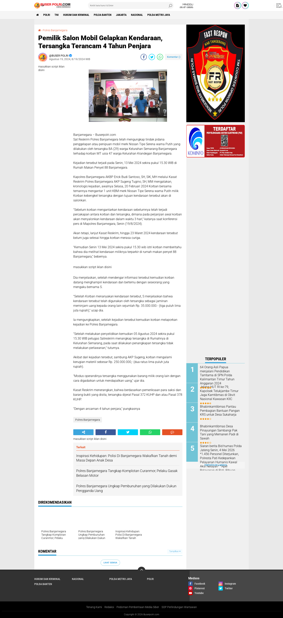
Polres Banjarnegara (55, 30)
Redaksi (109, 607)
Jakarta (121, 14)
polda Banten (102, 14)
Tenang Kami (94, 607)
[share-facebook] (144, 57)
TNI (57, 14)
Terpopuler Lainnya (215, 465)
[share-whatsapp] (160, 57)
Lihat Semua (110, 562)
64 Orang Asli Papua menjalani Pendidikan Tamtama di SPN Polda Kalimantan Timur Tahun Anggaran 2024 (217, 375)
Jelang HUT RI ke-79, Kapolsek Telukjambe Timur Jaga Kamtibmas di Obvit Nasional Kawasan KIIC (219, 393)
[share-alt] (83, 432)
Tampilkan (174, 551)
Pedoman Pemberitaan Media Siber (138, 607)
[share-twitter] (152, 57)
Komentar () (173, 56)
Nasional (137, 14)
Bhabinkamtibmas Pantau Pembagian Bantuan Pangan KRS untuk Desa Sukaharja (220, 411)
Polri (46, 14)
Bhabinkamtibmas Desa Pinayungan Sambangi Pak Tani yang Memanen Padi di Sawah (219, 432)
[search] (131, 5)
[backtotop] (141, 570)
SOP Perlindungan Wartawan (179, 607)
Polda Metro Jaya (158, 14)
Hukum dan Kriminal (76, 14)
